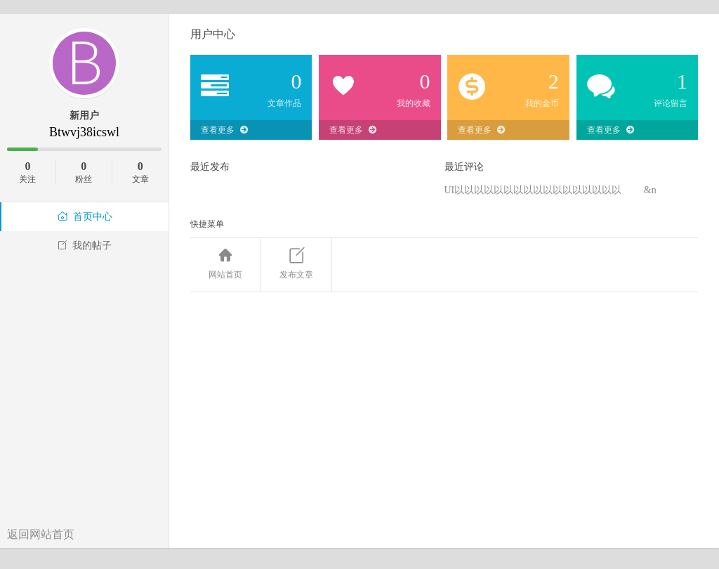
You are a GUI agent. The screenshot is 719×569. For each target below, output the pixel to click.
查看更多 (225, 130)
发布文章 (296, 264)
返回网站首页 (40, 534)
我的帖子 (84, 245)
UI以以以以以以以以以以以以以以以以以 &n (550, 190)
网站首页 (225, 264)
